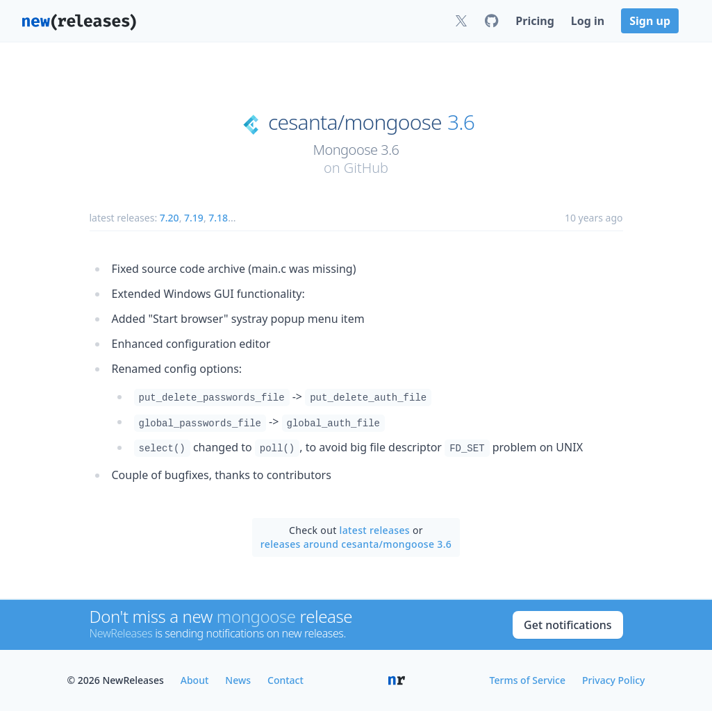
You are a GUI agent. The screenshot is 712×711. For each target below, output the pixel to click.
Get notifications (567, 625)
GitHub (366, 167)
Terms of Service (527, 680)
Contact (285, 680)
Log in (587, 20)
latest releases (375, 530)
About (195, 680)
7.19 (194, 217)
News (238, 680)
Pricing (534, 20)
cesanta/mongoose (355, 122)
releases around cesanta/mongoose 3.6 (356, 544)
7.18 (218, 217)
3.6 (460, 122)
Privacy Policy (613, 680)
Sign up (649, 20)
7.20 (169, 217)
